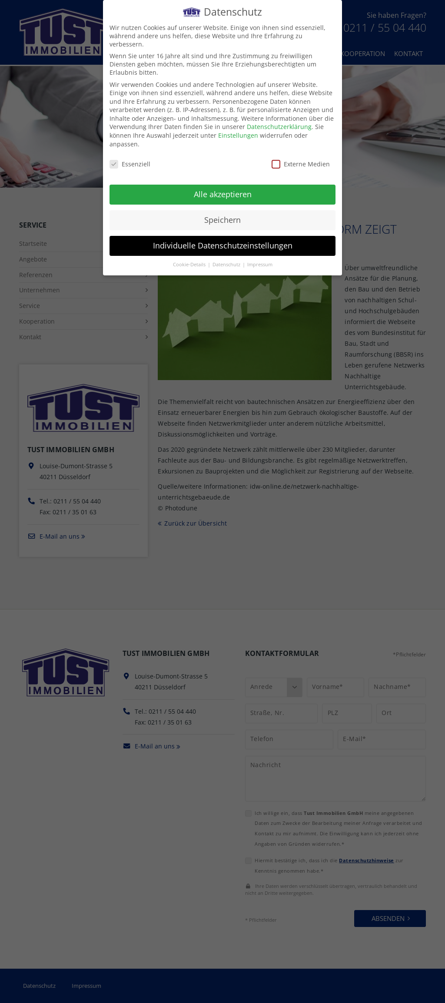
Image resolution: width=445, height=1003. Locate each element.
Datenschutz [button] (227, 263)
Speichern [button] (222, 218)
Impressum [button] (259, 263)
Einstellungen (238, 133)
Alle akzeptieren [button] (223, 193)
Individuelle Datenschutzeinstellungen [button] (222, 243)
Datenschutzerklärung (279, 125)
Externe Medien (301, 162)
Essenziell (130, 162)
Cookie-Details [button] (190, 263)
